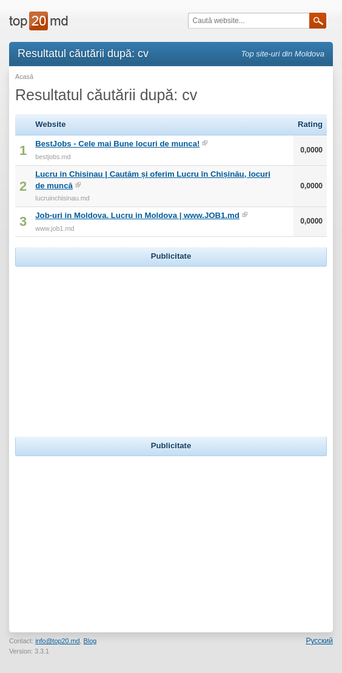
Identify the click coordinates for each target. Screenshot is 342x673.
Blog (90, 640)
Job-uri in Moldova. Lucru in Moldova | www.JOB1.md (137, 215)
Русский (319, 641)
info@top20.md (57, 640)
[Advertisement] (171, 346)
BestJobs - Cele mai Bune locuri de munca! (117, 143)
